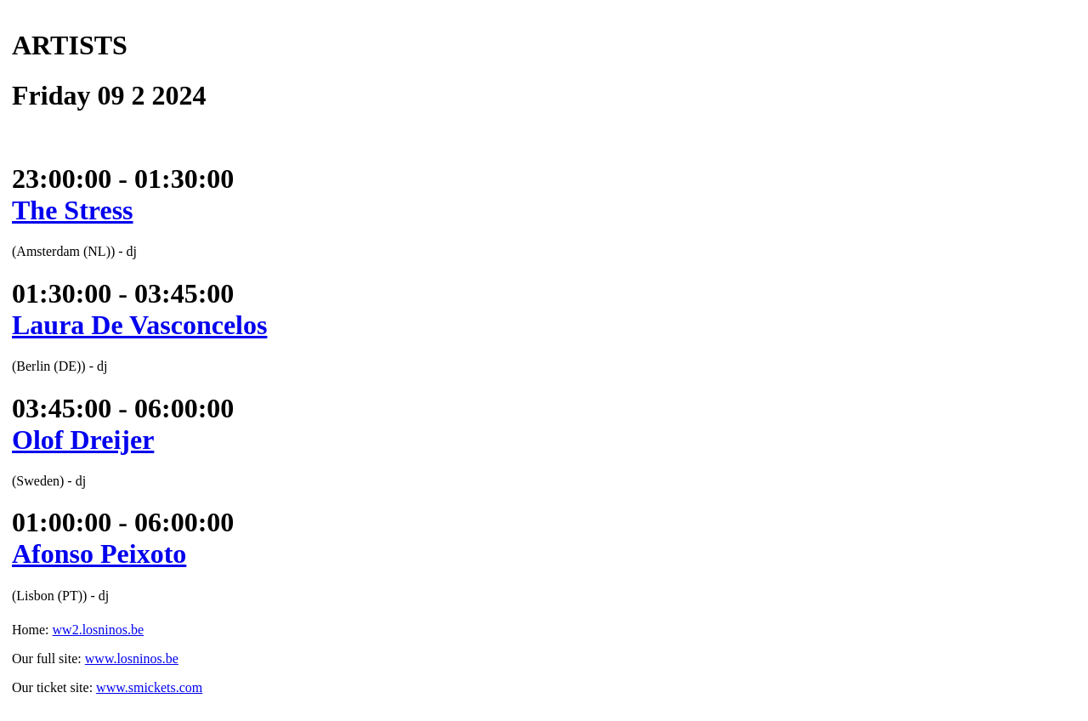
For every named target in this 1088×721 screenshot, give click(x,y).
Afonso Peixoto (99, 553)
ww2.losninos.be (98, 629)
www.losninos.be (131, 658)
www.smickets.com (149, 687)
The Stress (72, 210)
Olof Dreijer (83, 439)
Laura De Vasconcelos (139, 324)
